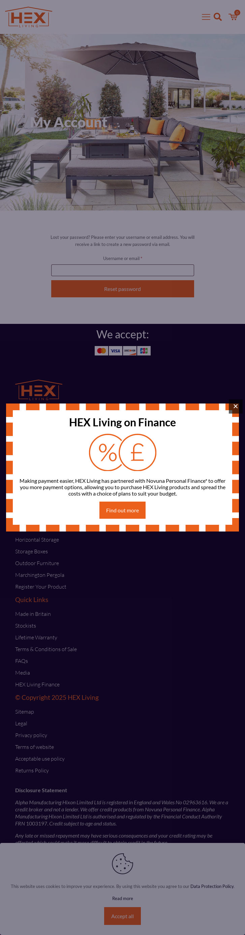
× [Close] (236, 406)
